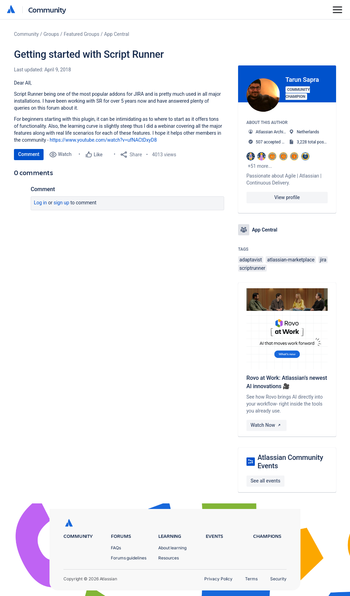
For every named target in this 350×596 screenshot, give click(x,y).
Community (47, 10)
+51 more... (260, 166)
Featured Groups (81, 34)
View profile (287, 197)
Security (278, 578)
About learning (172, 547)
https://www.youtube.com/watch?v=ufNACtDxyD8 (103, 140)
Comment (28, 154)
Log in (40, 202)
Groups (51, 34)
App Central (116, 34)
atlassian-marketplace (290, 259)
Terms (251, 578)
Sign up (61, 202)
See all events (265, 481)
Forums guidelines (128, 557)
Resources (168, 557)
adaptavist (250, 259)
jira (323, 259)
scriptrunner (252, 268)
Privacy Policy (218, 578)
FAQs (116, 547)
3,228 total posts (312, 142)
